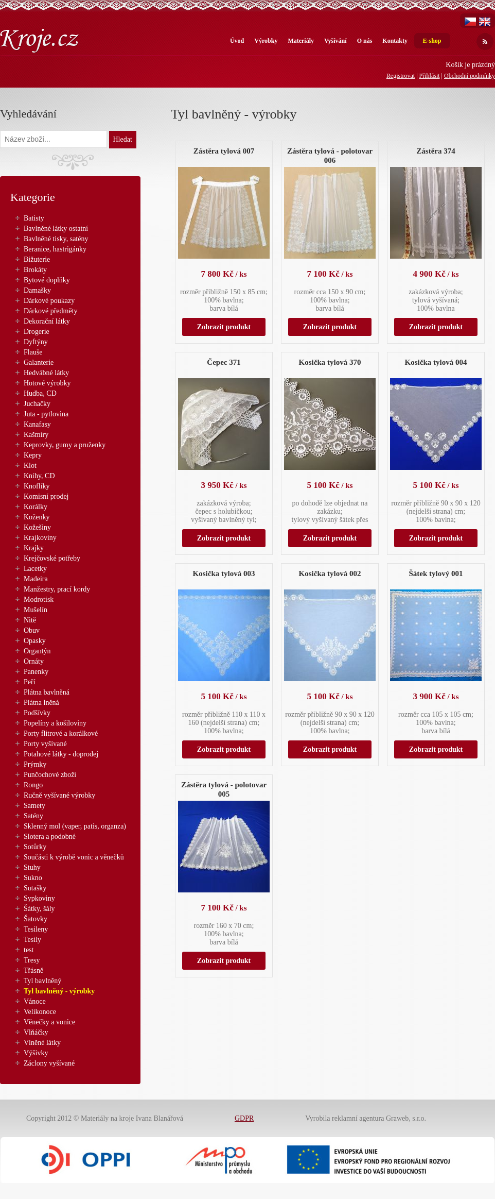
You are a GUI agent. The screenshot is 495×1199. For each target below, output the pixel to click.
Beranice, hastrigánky (55, 249)
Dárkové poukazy (49, 301)
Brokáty (35, 270)
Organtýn (37, 651)
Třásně (33, 970)
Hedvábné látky (46, 373)
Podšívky (37, 713)
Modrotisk (39, 599)
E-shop (431, 40)
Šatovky (35, 919)
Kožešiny (37, 527)
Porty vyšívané (45, 744)
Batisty (34, 218)
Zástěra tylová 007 (223, 151)
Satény (33, 816)
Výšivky (36, 1053)
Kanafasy (37, 424)
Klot (30, 465)
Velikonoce (40, 1012)
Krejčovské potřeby (52, 558)
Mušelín (35, 610)
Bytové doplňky (47, 280)
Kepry (33, 455)
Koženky (37, 517)
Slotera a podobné (50, 836)
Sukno (33, 878)
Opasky (35, 641)
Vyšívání (335, 40)
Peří (30, 682)
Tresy (32, 960)
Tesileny (36, 929)
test (28, 950)
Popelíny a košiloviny (55, 723)
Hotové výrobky (47, 383)
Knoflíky (37, 486)
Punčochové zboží (50, 775)
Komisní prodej (46, 496)
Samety (34, 805)
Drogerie (36, 331)
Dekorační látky (47, 321)
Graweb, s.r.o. (406, 1118)
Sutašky (35, 888)
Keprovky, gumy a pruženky (64, 445)
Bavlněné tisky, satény (56, 239)
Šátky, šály (39, 909)
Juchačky (37, 404)
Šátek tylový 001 (436, 573)
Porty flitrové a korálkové (61, 733)
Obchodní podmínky (469, 75)
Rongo (33, 785)
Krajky (34, 548)
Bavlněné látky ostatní (56, 228)
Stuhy (32, 867)
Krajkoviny (40, 538)
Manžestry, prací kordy (57, 589)
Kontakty (395, 40)
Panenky (36, 672)
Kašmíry (36, 434)
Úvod (237, 40)
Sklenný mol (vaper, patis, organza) (75, 826)
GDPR (244, 1118)
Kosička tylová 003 (224, 573)
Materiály (301, 40)
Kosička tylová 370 (330, 362)
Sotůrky (35, 847)
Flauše (33, 352)
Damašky (37, 290)
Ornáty (34, 661)
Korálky (35, 507)
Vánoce (35, 1001)
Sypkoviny (39, 898)
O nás (365, 40)
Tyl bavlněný (42, 981)
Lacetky (35, 568)
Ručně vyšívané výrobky (59, 795)
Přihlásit (429, 75)
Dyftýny (36, 342)
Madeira (36, 579)
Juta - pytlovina (46, 414)
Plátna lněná (41, 702)
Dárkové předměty (51, 311)
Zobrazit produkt (224, 327)
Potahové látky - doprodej (61, 754)
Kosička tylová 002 (330, 573)
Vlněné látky (42, 1042)
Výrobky (265, 40)
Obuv (32, 630)
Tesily (32, 939)
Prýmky (35, 764)
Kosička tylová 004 (436, 362)
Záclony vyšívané (49, 1063)
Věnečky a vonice (49, 1022)
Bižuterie (37, 259)
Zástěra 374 (435, 151)
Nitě (30, 620)
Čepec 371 (223, 362)
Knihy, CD (39, 476)
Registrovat (400, 75)
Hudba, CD (40, 393)
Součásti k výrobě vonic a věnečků (74, 857)
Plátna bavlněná (46, 692)
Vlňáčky (36, 1032)
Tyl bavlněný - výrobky (59, 991)
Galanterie (39, 362)
